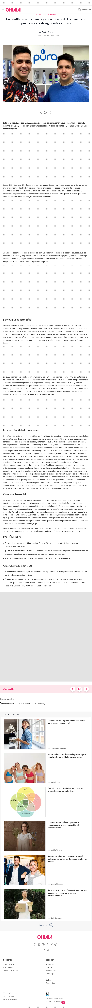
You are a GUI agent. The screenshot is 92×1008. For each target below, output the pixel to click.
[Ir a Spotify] (56, 945)
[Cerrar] (63, 1002)
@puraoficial (26, 575)
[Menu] (3, 9)
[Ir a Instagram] (40, 945)
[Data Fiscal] (47, 995)
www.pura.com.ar (66, 572)
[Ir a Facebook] (35, 946)
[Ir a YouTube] (44, 945)
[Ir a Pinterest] (48, 945)
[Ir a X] (52, 945)
